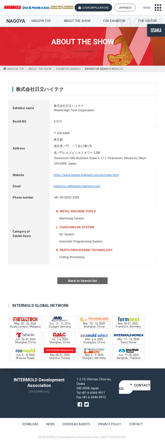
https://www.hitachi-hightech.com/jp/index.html (86, 175)
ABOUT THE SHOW (77, 21)
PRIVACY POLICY (109, 424)
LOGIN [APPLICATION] (95, 7)
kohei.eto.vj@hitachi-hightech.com (77, 186)
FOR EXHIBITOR (114, 21)
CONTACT (136, 424)
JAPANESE (125, 7)
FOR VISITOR (147, 21)
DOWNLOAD (30, 424)
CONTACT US (134, 387)
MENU (147, 7)
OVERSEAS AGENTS (76, 424)
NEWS (50, 424)
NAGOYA (15, 21)
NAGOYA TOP (41, 21)
